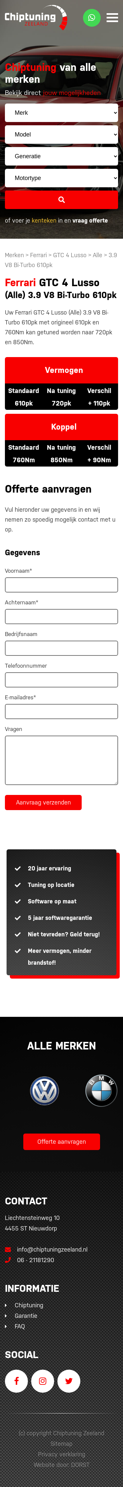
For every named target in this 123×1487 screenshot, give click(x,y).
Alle (98, 255)
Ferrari (38, 255)
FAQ (20, 1326)
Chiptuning (29, 1305)
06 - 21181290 (29, 1260)
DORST (80, 1464)
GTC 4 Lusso (70, 255)
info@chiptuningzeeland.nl (46, 1249)
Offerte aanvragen (61, 1141)
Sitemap (61, 1443)
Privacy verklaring (61, 1454)
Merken (14, 255)
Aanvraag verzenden (43, 802)
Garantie (26, 1315)
